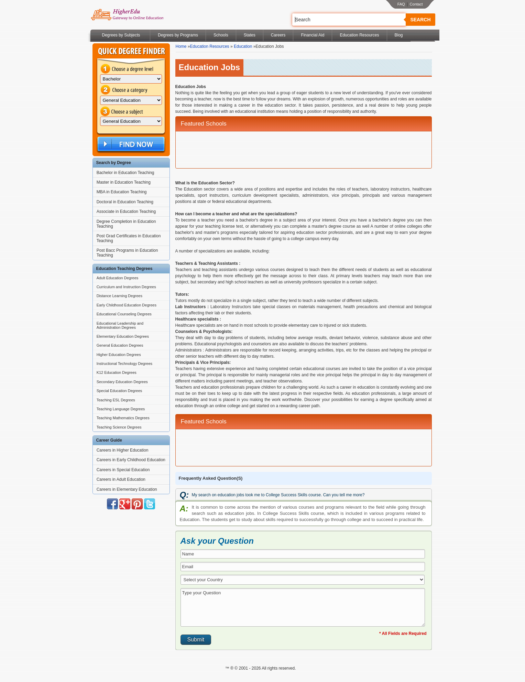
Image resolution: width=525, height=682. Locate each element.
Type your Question (303, 607)
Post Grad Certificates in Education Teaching (129, 238)
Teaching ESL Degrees (116, 400)
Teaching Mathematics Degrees (123, 418)
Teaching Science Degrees (119, 427)
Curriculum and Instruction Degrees (126, 287)
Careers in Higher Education (123, 450)
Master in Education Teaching (124, 182)
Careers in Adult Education (121, 479)
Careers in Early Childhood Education (131, 459)
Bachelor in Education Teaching (125, 172)
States (249, 35)
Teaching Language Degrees (121, 409)
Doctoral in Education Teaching (125, 201)
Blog (399, 35)
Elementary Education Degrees (123, 336)
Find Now (130, 144)
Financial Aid (312, 35)
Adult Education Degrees (118, 278)
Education (243, 46)
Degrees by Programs (178, 35)
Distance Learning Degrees (119, 296)
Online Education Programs (127, 15)
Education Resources (359, 35)
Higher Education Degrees (119, 355)
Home (181, 46)
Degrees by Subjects (121, 35)
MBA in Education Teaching (122, 192)
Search (420, 19)
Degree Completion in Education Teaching (126, 224)
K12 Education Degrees (116, 372)
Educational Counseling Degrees (124, 314)
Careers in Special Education (123, 469)
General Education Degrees (120, 345)
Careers (278, 35)
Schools (221, 35)
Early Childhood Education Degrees (126, 305)
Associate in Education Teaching (126, 211)
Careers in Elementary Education (127, 489)
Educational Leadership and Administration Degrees (120, 325)
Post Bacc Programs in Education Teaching (127, 253)
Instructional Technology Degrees (124, 363)
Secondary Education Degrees (122, 382)
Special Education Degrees (119, 391)
